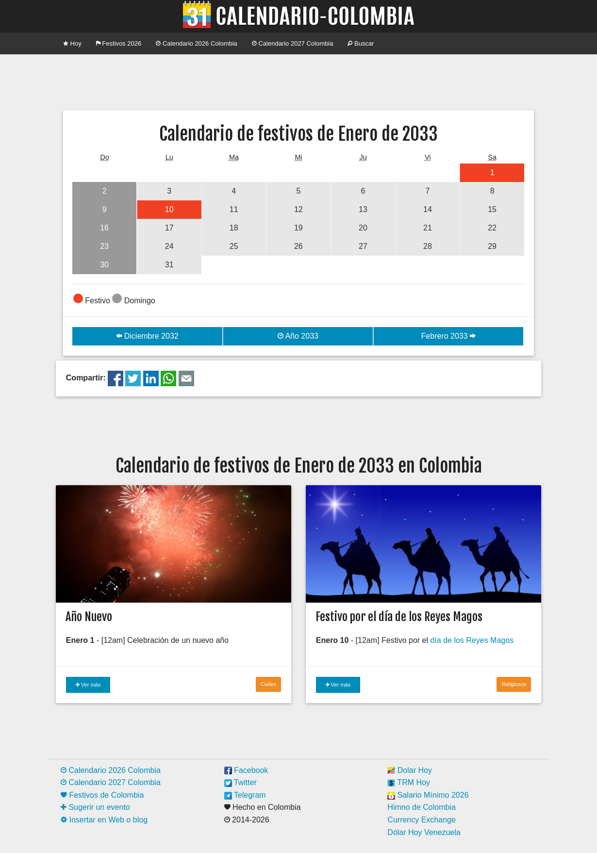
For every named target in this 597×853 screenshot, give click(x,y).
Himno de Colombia (421, 807)
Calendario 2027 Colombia (292, 43)
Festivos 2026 (119, 43)
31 (169, 265)
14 (427, 209)
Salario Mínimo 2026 (427, 795)
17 (169, 228)
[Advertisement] (298, 81)
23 (104, 246)
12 (298, 209)
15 (492, 209)
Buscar (361, 43)
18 (234, 228)
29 (492, 246)
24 (169, 246)
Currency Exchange (421, 820)
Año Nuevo (89, 616)
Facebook (246, 770)
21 (427, 228)
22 (492, 228)
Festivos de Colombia (102, 795)
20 (363, 228)
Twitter (240, 782)
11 (234, 209)
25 (234, 246)
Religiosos (513, 684)
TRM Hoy (408, 782)
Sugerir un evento (95, 807)
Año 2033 (298, 336)
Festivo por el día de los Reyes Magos (398, 616)
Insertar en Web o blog (104, 820)
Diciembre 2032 (147, 336)
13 (363, 209)
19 (298, 228)
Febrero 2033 (448, 336)
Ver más (88, 685)
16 (104, 228)
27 (363, 246)
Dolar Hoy (409, 770)
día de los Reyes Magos (472, 640)
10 (169, 209)
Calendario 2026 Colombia (196, 43)
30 (104, 265)
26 (298, 246)
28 (427, 246)
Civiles (268, 684)
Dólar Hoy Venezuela (423, 832)
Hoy (72, 43)
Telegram (245, 795)
